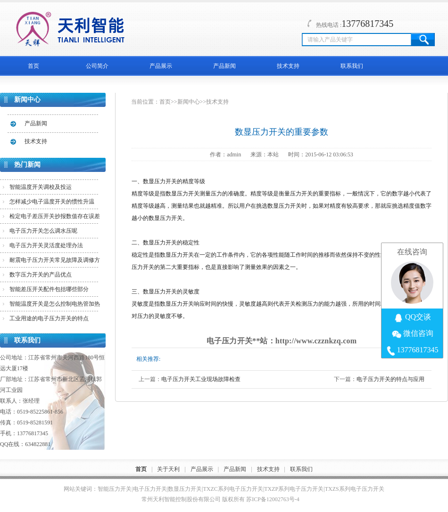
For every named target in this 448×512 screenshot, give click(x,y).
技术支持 (288, 66)
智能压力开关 (115, 489)
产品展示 (160, 66)
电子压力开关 (150, 489)
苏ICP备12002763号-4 (272, 499)
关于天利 (168, 469)
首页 (33, 66)
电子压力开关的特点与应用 (390, 379)
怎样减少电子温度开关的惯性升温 (51, 201)
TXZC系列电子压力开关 (233, 489)
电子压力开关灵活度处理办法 (46, 245)
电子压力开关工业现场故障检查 (201, 379)
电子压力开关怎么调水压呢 (43, 231)
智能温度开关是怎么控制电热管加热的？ (54, 306)
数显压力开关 (185, 489)
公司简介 (97, 66)
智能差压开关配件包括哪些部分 (49, 289)
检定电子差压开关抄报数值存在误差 (54, 216)
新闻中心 (188, 101)
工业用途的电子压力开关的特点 (49, 318)
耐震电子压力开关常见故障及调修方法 (54, 262)
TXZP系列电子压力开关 (294, 489)
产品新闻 (224, 66)
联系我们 (351, 66)
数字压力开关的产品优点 (40, 274)
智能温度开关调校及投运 (40, 187)
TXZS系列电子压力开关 (354, 489)
